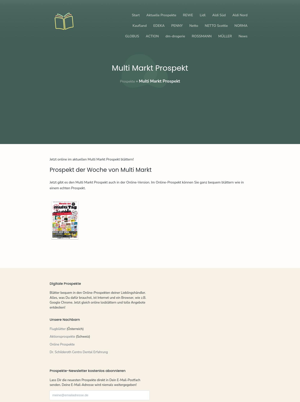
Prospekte (127, 81)
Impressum (92, 388)
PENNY (177, 25)
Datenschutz (72, 388)
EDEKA (159, 25)
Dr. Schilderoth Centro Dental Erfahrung (79, 352)
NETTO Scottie (216, 25)
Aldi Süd (219, 15)
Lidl (202, 15)
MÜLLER (225, 36)
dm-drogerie (175, 36)
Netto (193, 25)
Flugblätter (58, 329)
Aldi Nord (239, 15)
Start (136, 15)
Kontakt (55, 388)
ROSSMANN (202, 36)
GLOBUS (132, 36)
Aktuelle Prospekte (161, 15)
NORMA (240, 25)
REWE (188, 15)
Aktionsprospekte (62, 337)
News (243, 36)
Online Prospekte (62, 345)
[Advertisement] (150, 111)
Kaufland (140, 25)
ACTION (152, 36)
